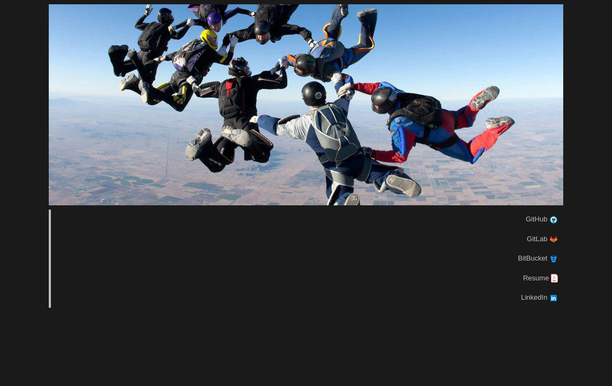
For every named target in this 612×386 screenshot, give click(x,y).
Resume (540, 278)
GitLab (542, 239)
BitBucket (538, 258)
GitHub (542, 219)
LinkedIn (539, 297)
